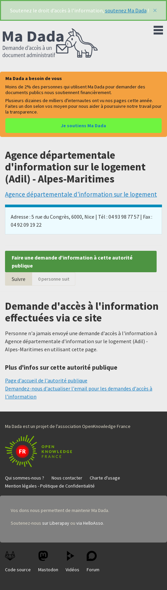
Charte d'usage (105, 478)
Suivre (18, 279)
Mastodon (48, 562)
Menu (158, 28)
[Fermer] (155, 10)
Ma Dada (50, 43)
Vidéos (72, 562)
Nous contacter (67, 478)
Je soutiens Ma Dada (83, 126)
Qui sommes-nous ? (24, 478)
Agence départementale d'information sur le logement (81, 194)
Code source (18, 562)
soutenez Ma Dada (126, 10)
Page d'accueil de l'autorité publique (46, 380)
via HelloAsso (89, 523)
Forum (93, 562)
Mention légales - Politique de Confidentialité (50, 486)
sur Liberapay (55, 523)
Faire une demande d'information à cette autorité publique (72, 261)
